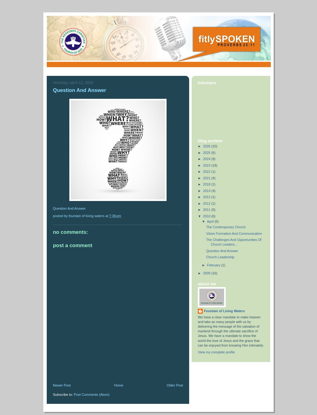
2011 (207, 210)
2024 (207, 159)
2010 (207, 216)
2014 (207, 191)
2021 (207, 178)
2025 (207, 153)
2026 (207, 146)
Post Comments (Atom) (92, 394)
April (211, 221)
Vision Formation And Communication (234, 233)
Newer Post (62, 385)
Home (118, 385)
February (214, 265)
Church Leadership (220, 257)
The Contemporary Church (226, 227)
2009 (207, 273)
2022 (207, 171)
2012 (207, 203)
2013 (207, 197)
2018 (207, 184)
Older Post (175, 385)
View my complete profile (216, 352)
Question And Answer (79, 90)
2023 (207, 165)
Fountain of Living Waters (224, 311)
